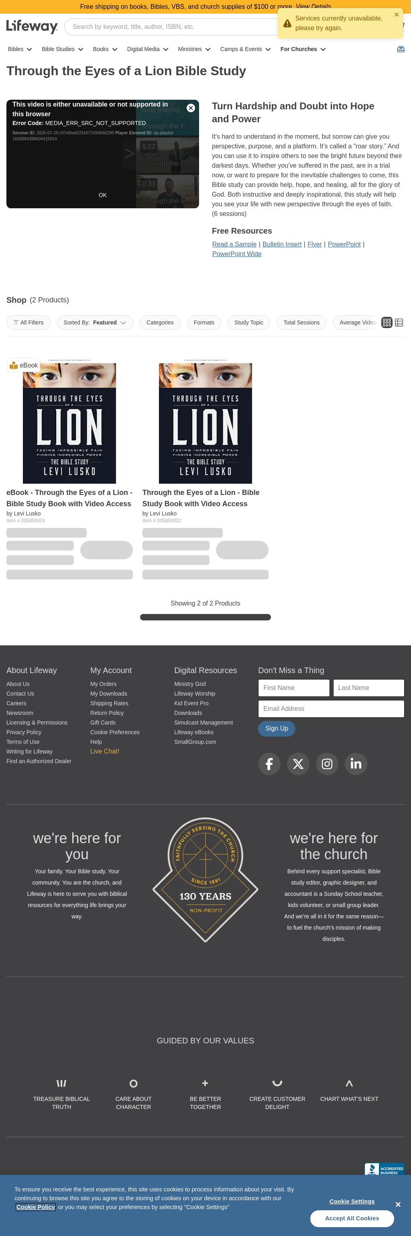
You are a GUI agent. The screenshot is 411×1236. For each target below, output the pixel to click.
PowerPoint (344, 244)
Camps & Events (245, 49)
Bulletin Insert (281, 244)
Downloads (188, 713)
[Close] (398, 1204)
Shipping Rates (109, 703)
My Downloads (108, 693)
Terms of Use (22, 742)
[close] (397, 14)
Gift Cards (103, 722)
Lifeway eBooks (194, 732)
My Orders (103, 684)
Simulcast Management (203, 722)
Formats (204, 322)
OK (103, 195)
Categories (160, 322)
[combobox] (216, 26)
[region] (205, 1205)
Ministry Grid (190, 684)
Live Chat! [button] (104, 751)
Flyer (314, 244)
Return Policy (107, 713)
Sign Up (276, 728)
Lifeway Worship (194, 693)
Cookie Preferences (115, 732)
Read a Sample (234, 244)
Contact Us (20, 693)
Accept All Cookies (352, 1218)
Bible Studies (62, 49)
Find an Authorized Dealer (38, 761)
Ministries (194, 49)
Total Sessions (301, 322)
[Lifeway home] (32, 27)
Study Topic (248, 322)
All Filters (28, 322)
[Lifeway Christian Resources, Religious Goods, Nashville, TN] (384, 1170)
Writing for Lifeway (29, 751)
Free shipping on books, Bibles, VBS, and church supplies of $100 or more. (205, 6)
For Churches (303, 49)
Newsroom (19, 713)
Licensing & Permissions (37, 722)
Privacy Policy (23, 732)
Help (96, 742)
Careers (16, 703)
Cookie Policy (35, 1207)
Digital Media (148, 49)
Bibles (20, 49)
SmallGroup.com (195, 742)
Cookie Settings (352, 1201)
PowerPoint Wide (237, 253)
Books (105, 49)
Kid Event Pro (191, 703)
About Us (18, 684)
